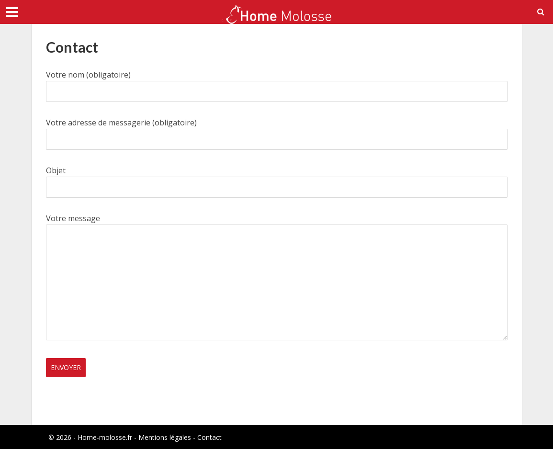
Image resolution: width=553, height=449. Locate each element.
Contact (209, 437)
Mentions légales (164, 437)
